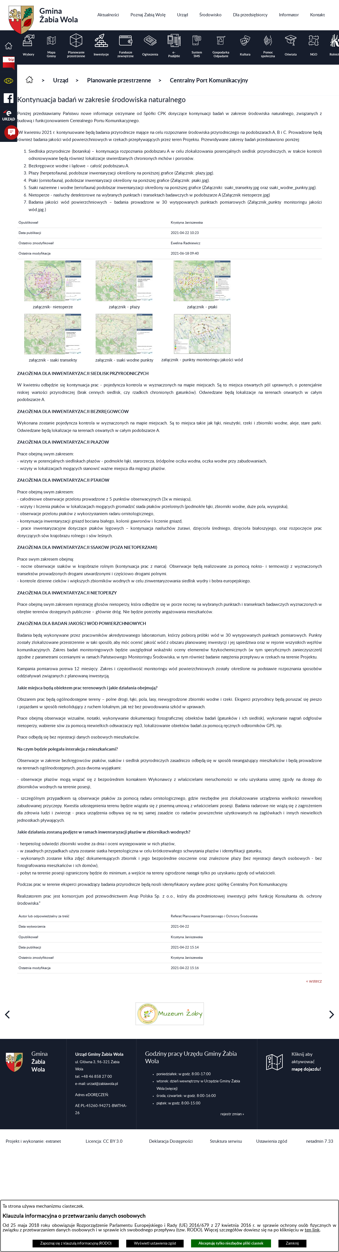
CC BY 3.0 (113, 1141)
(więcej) (171, 1088)
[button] (8, 81)
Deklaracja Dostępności (171, 1141)
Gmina (43, 18)
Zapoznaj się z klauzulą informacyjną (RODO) (75, 1243)
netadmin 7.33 (319, 1141)
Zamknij (292, 1243)
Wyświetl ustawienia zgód (155, 1243)
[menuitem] (108, 15)
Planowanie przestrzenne (119, 80)
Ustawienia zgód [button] (271, 1141)
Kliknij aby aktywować (306, 1062)
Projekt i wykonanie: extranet (33, 1141)
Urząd (60, 80)
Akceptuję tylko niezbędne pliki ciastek (230, 1243)
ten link (312, 1230)
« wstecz (314, 981)
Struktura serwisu (226, 1141)
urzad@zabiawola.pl (102, 1084)
